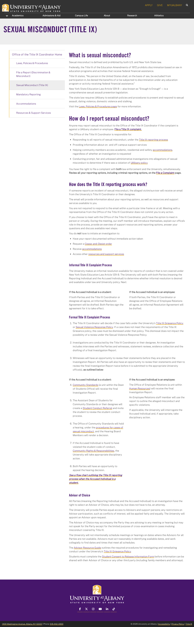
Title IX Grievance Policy (169, 323)
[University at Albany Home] (31, 7)
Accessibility (164, 624)
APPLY (149, 5)
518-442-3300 (56, 624)
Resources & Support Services (33, 112)
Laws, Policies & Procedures (32, 63)
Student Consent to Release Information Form (128, 556)
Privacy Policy (177, 624)
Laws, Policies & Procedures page (98, 106)
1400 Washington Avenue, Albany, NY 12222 (22, 624)
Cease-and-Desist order (98, 243)
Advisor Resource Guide (87, 547)
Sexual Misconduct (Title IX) (32, 85)
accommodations (162, 149)
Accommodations (26, 103)
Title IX (189, 624)
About (107, 15)
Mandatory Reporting (28, 94)
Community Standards (85, 384)
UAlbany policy (139, 162)
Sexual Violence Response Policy (94, 327)
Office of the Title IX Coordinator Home (37, 54)
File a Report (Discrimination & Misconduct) (33, 74)
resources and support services (106, 253)
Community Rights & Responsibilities (93, 450)
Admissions (51, 15)
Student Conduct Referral (97, 408)
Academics (17, 15)
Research (132, 15)
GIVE (160, 5)
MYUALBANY (174, 5)
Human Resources (139, 388)
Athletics (159, 15)
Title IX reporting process (153, 139)
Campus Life (81, 15)
